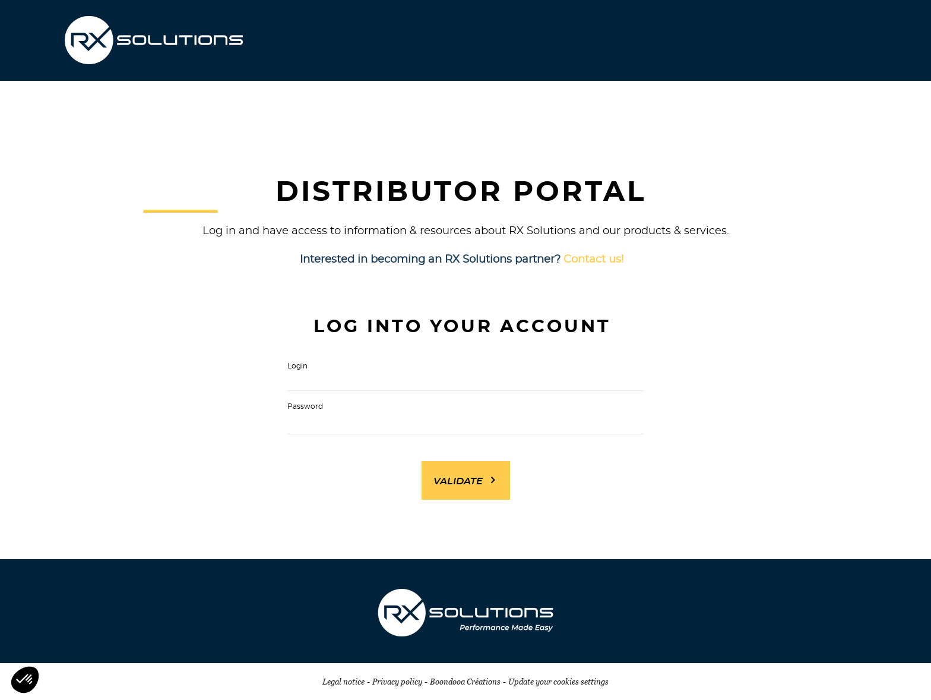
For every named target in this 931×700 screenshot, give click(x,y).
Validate (458, 481)
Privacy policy (397, 681)
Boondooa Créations (465, 681)
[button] (25, 680)
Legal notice (343, 681)
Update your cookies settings (558, 681)
